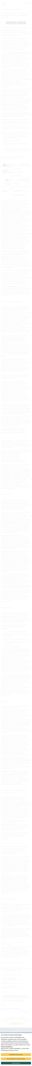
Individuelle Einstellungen (16, 1054)
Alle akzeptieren (16, 1063)
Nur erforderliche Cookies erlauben (16, 1059)
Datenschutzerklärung (6, 1046)
